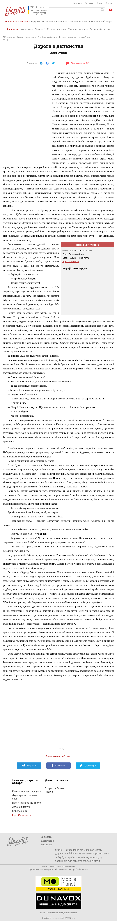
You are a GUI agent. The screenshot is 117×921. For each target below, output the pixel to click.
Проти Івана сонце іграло (26, 802)
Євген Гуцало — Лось (73, 254)
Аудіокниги (26, 29)
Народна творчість (78, 29)
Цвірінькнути (88, 765)
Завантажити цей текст (59, 756)
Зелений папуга (21, 807)
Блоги (99, 3)
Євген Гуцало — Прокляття (75, 258)
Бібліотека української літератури (18, 37)
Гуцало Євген (48, 37)
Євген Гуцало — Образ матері (77, 250)
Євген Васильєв (68, 867)
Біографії (39, 29)
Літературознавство (79, 21)
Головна (46, 836)
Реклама (89, 3)
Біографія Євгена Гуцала (74, 268)
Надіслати (29, 765)
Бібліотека (12, 29)
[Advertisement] (26, 117)
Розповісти (58, 765)
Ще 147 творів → (70, 261)
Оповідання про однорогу (26, 791)
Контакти (77, 3)
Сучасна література (100, 29)
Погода (108, 3)
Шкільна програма (56, 29)
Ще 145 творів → (21, 815)
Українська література (17, 22)
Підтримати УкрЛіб (77, 63)
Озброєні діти (20, 811)
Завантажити (111, 37)
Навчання (61, 21)
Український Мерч (101, 21)
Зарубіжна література (43, 21)
